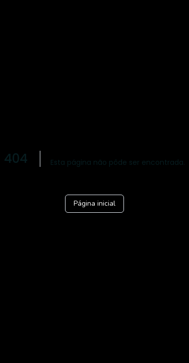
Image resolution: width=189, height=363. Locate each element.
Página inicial (94, 203)
